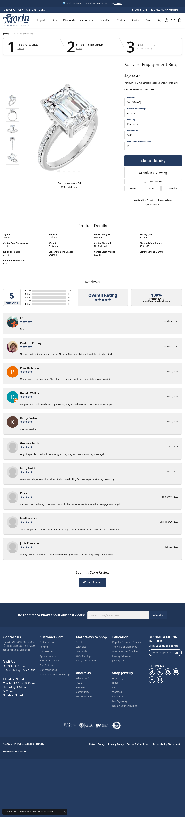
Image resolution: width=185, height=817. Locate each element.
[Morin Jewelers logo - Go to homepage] (16, 20)
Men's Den (105, 20)
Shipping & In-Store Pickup (55, 674)
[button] (118, 3)
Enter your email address (163, 645)
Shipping (134, 188)
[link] (13, 10)
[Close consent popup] (65, 812)
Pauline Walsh (29, 518)
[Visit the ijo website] (102, 725)
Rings (115, 682)
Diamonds (69, 20)
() (69, 290)
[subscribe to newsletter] (176, 653)
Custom (121, 20)
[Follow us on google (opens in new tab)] (168, 671)
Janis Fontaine (29, 543)
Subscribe (158, 615)
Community (82, 691)
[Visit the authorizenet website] (117, 725)
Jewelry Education (122, 656)
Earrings (117, 687)
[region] (69, 129)
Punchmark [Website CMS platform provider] (20, 751)
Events (79, 642)
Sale (148, 20)
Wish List (81, 646)
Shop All (40, 20)
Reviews (80, 687)
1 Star (28, 304)
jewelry (6, 33)
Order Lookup (47, 642)
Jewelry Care (119, 660)
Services (135, 20)
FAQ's (79, 682)
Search (21, 48)
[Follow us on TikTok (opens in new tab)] (152, 671)
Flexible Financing (50, 660)
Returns (152, 188)
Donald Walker (29, 393)
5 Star (28, 290)
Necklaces (117, 696)
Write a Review (92, 582)
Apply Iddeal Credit (86, 660)
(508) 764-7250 (69, 187)
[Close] (181, 3)
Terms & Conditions (138, 744)
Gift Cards (81, 651)
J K (21, 318)
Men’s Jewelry (119, 701)
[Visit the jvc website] (69, 725)
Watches (117, 691)
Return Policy (97, 744)
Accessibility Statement (166, 744)
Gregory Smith (29, 443)
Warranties (172, 188)
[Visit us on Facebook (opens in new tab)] (152, 679)
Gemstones (86, 20)
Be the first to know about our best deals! (51, 615)
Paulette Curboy (30, 343)
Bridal (54, 20)
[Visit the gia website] (86, 725)
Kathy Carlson (29, 418)
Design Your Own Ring (124, 705)
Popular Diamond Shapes (126, 642)
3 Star (28, 297)
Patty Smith (28, 468)
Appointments (48, 656)
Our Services (47, 651)
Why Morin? (82, 678)
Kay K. (24, 493)
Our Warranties (48, 669)
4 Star (28, 294)
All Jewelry (118, 678)
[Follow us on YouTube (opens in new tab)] (176, 671)
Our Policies (46, 665)
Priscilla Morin (29, 368)
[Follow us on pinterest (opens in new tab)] (160, 671)
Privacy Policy (116, 744)
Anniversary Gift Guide (125, 651)
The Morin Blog (84, 696)
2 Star (28, 300)
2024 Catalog (83, 656)
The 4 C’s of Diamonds (124, 646)
